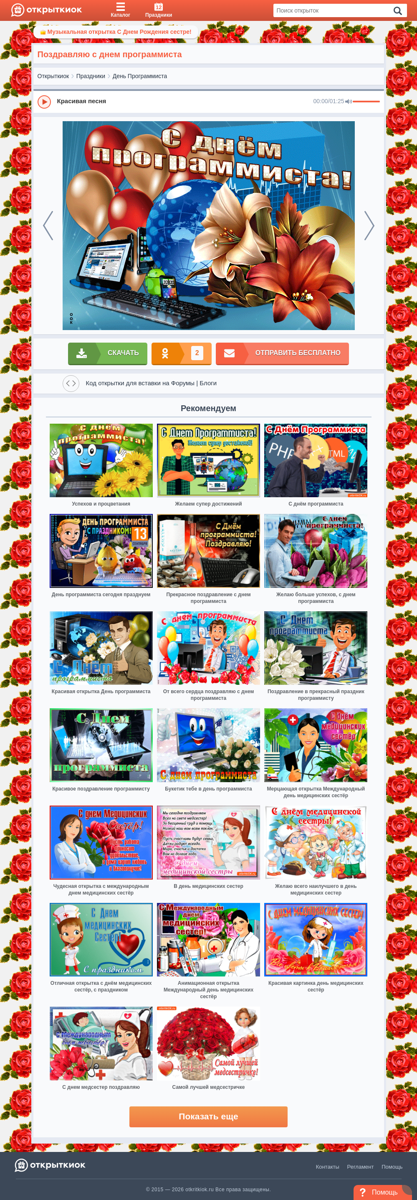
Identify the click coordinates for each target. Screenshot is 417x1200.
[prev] (48, 225)
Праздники (90, 76)
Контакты (327, 1167)
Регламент (360, 1167)
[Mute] (348, 102)
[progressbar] (366, 102)
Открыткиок (53, 76)
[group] (208, 101)
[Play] (44, 102)
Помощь (392, 1167)
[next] (369, 225)
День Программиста (140, 76)
